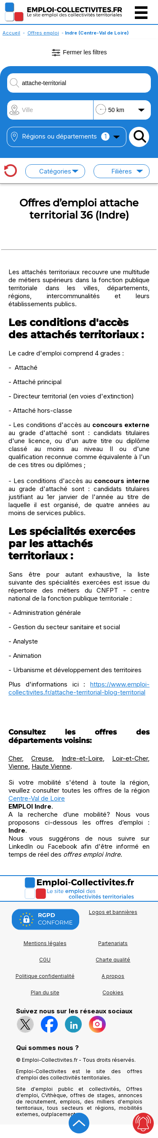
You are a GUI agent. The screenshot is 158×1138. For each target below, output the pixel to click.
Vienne (18, 766)
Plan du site (45, 992)
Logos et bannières (113, 912)
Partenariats (113, 943)
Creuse (41, 758)
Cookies (112, 992)
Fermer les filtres (79, 53)
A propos (113, 976)
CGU (45, 959)
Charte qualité (113, 959)
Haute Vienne (51, 766)
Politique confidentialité (45, 976)
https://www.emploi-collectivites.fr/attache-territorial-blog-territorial (79, 688)
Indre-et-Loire (82, 758)
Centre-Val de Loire (36, 798)
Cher (15, 758)
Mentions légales (45, 943)
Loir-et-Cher (130, 758)
